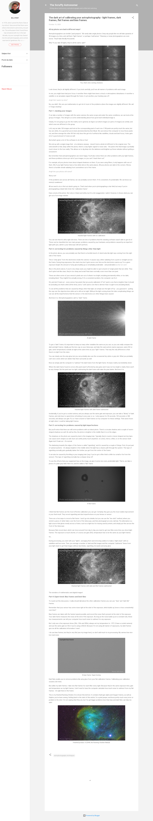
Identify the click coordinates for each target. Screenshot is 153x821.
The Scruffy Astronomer (64, 5)
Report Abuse (7, 89)
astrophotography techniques (64, 755)
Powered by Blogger (91, 815)
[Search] (137, 6)
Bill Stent (15, 18)
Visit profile (15, 44)
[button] (133, 18)
